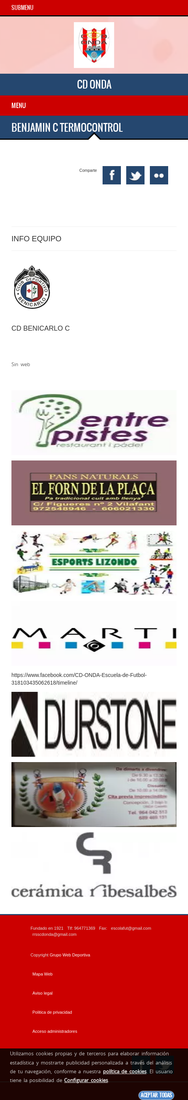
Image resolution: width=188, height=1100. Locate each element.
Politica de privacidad (52, 1012)
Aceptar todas (156, 1095)
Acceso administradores (54, 1031)
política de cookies (124, 1071)
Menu (18, 105)
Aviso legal (42, 993)
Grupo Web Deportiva (70, 955)
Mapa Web (42, 974)
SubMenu (22, 7)
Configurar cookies (86, 1080)
